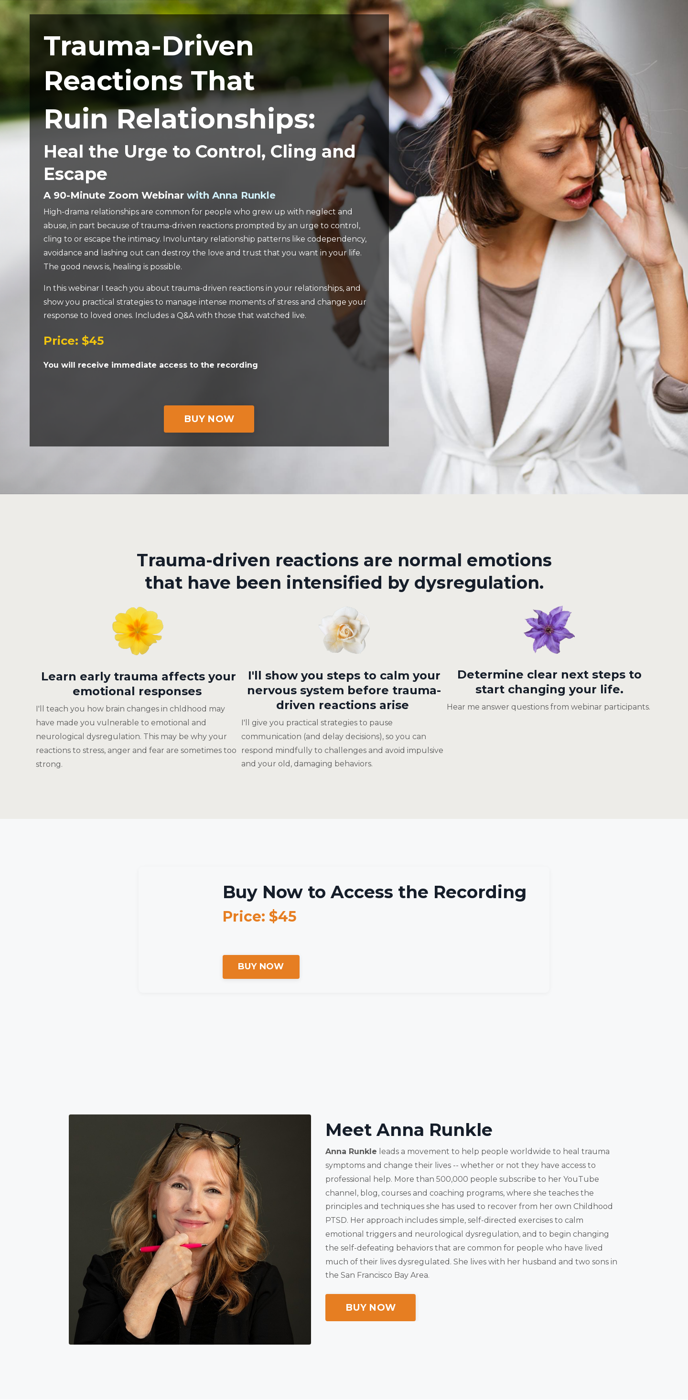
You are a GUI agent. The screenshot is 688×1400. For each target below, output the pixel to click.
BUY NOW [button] (209, 418)
